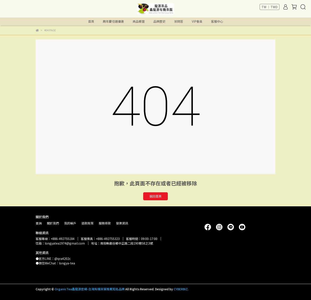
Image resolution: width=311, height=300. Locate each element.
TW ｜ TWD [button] (270, 7)
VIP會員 (197, 21)
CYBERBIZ (181, 289)
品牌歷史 (159, 21)
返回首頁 (155, 196)
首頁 (91, 21)
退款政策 (87, 223)
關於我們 (53, 223)
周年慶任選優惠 (113, 21)
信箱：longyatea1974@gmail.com (60, 243)
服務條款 (105, 223)
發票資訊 (122, 223)
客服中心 (217, 21)
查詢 (39, 223)
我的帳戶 (70, 223)
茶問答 (178, 21)
